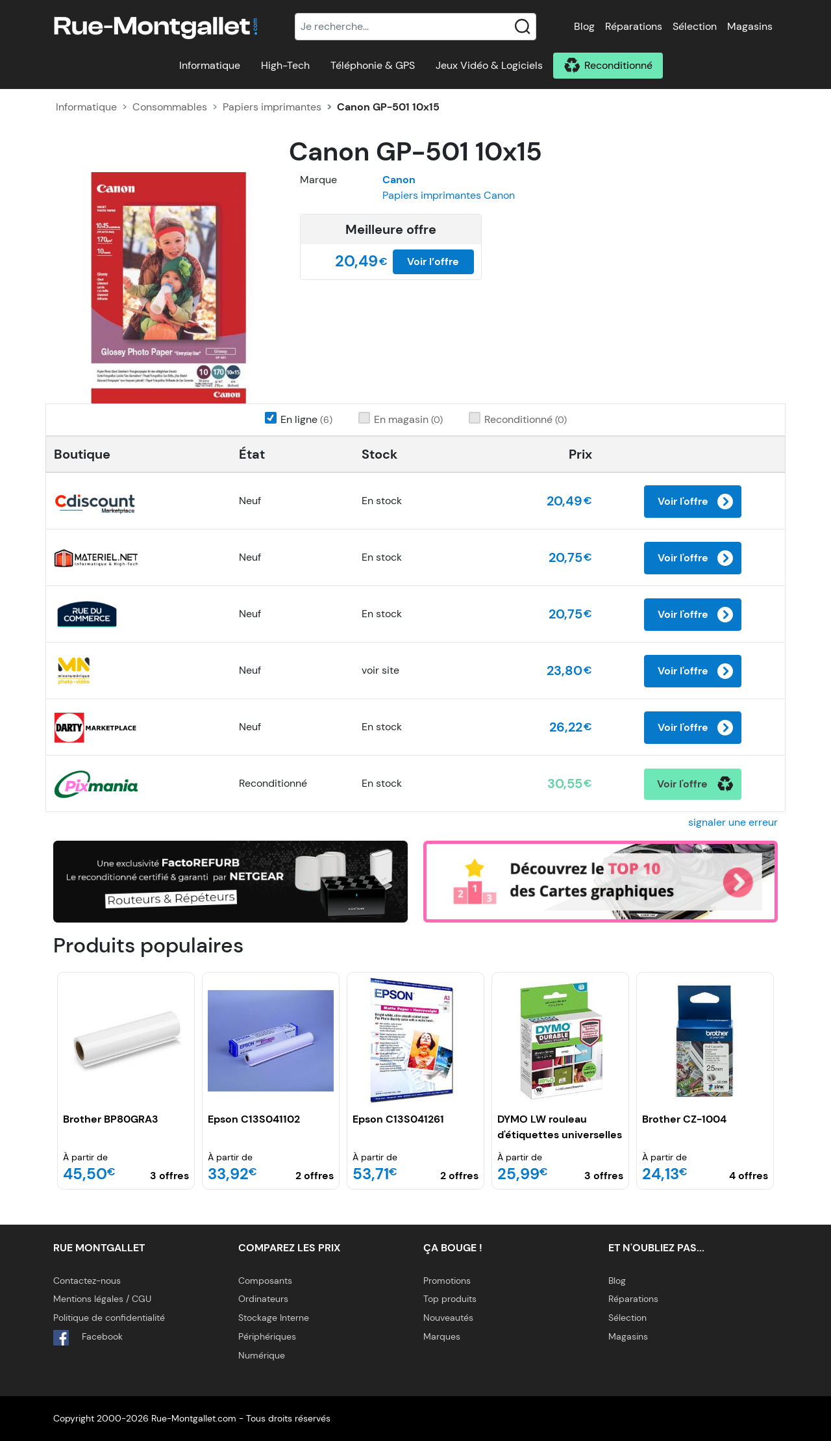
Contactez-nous (87, 1280)
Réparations (633, 26)
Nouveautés (448, 1317)
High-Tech (285, 65)
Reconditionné (618, 65)
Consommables (169, 107)
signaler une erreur (733, 822)
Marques (441, 1336)
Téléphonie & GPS (372, 65)
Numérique (261, 1355)
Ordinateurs (263, 1299)
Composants (265, 1280)
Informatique (209, 65)
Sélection (695, 26)
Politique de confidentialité (109, 1317)
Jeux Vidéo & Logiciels (489, 65)
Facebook (88, 1337)
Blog (584, 26)
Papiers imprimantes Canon (448, 195)
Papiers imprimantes (272, 107)
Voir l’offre (433, 261)
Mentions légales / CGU (102, 1299)
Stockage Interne (273, 1317)
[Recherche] (415, 26)
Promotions (447, 1280)
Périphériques (267, 1336)
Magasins (750, 26)
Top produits (450, 1299)
